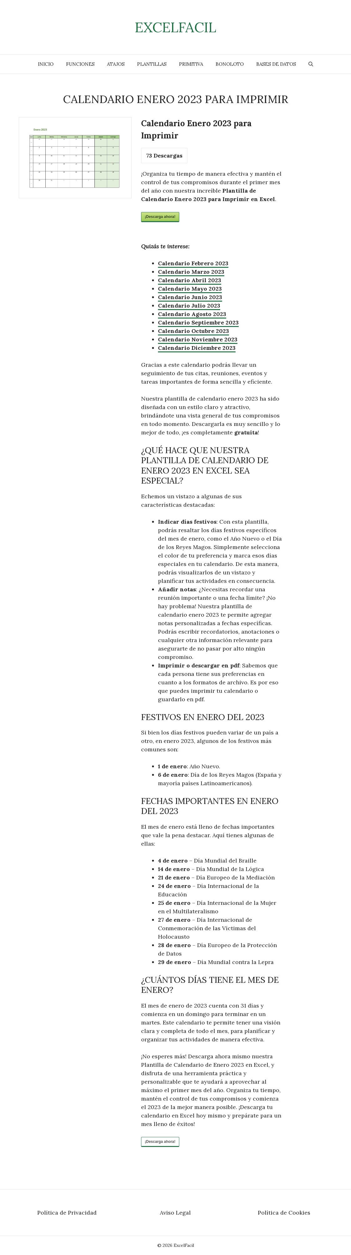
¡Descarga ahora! (160, 217)
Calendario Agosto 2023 (192, 314)
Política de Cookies (284, 1212)
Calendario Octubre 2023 (193, 330)
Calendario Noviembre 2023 (197, 339)
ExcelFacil (175, 27)
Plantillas (151, 64)
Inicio (45, 64)
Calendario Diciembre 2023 (197, 347)
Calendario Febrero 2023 (193, 263)
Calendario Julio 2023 (189, 305)
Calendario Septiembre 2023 (198, 322)
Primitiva (191, 64)
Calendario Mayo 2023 (190, 288)
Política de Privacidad (67, 1212)
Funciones (80, 64)
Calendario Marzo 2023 (191, 271)
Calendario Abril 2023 (189, 280)
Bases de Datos (276, 64)
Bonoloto (230, 64)
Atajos (116, 64)
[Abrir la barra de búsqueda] (310, 64)
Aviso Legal (175, 1212)
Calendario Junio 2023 (190, 297)
